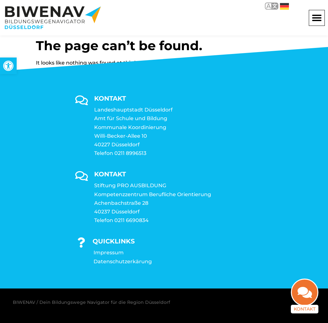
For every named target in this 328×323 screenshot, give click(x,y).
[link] (8, 66)
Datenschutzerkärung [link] (123, 261)
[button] (317, 18)
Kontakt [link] (305, 309)
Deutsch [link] (284, 6)
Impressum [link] (109, 253)
